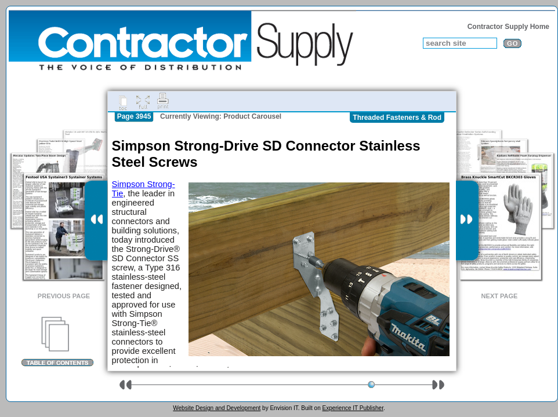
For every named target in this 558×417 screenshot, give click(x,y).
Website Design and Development (216, 408)
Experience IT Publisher (352, 408)
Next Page (499, 295)
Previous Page (64, 295)
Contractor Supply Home (508, 27)
